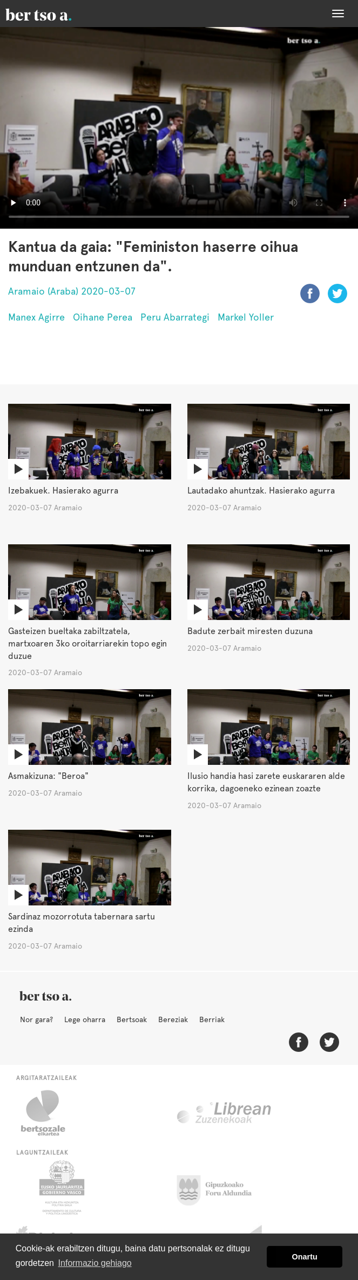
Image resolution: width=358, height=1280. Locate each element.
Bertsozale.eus (50, 1113)
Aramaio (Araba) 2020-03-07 (72, 291)
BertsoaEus (54, 13)
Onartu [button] (305, 1256)
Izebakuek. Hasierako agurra (63, 490)
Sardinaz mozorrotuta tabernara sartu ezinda (81, 922)
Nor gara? (36, 1019)
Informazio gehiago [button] (95, 1263)
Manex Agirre (36, 317)
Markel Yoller (246, 317)
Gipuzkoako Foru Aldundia (220, 1188)
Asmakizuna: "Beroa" (48, 776)
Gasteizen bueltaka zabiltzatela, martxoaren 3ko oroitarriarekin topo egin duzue (87, 643)
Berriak (212, 1019)
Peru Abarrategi (175, 317)
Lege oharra (84, 1019)
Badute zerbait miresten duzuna (250, 631)
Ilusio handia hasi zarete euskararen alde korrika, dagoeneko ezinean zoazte (266, 782)
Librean (224, 1113)
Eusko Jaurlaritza (60, 1188)
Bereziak (173, 1019)
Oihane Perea (102, 317)
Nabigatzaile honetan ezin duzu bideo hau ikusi (179, 128)
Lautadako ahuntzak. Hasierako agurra (261, 490)
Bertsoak (132, 1019)
